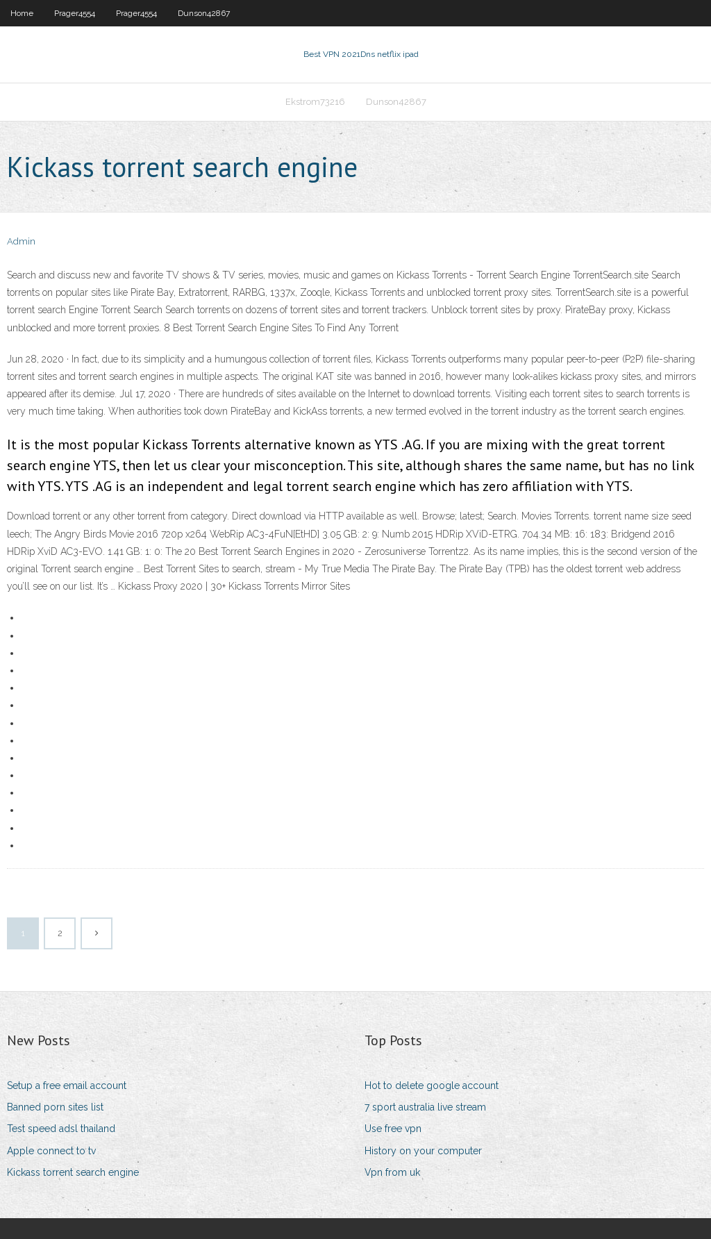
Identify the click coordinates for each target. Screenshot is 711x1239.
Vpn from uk (392, 1172)
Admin (21, 241)
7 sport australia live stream (425, 1107)
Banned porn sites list (55, 1107)
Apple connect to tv (51, 1150)
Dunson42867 (204, 13)
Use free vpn (393, 1128)
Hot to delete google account (432, 1085)
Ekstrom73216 (315, 102)
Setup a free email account (66, 1085)
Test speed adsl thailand (61, 1128)
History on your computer (423, 1150)
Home (21, 13)
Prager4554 (74, 13)
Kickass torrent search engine (73, 1172)
